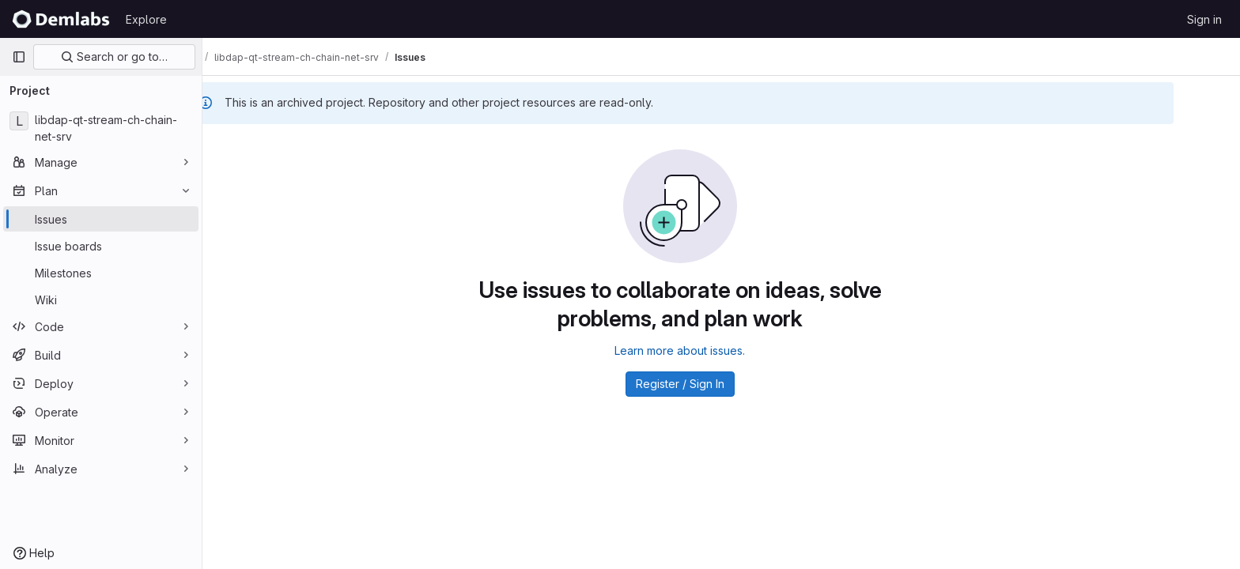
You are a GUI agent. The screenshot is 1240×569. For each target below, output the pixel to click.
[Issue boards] (100, 245)
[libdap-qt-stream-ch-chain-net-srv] (100, 128)
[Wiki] (100, 299)
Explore (146, 19)
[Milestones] (100, 272)
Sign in (1204, 19)
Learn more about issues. (721, 350)
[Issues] (100, 219)
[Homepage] (61, 19)
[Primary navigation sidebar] (19, 57)
